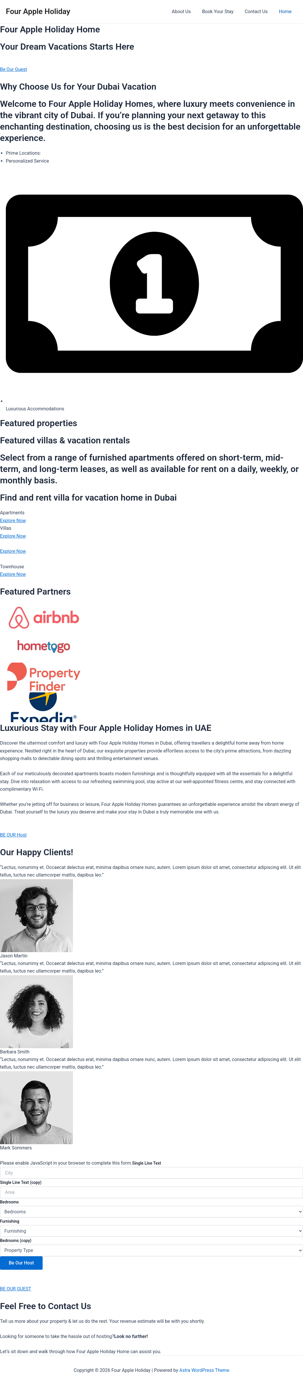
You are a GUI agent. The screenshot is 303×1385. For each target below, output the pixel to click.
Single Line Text (146, 1163)
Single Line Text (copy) (20, 1182)
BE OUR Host (13, 835)
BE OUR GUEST (16, 1289)
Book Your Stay (222, 11)
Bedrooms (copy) (15, 1240)
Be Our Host (21, 1263)
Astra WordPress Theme (204, 1370)
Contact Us (259, 11)
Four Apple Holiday (38, 11)
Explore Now (13, 520)
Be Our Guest (13, 69)
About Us (188, 11)
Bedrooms (9, 1202)
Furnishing (9, 1221)
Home (286, 11)
